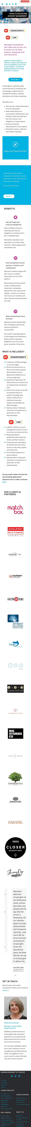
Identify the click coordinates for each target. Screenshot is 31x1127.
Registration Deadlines (6, 1118)
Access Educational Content (22, 1104)
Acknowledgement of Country (13, 1072)
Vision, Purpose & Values (22, 1117)
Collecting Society (5, 1093)
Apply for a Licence (20, 1100)
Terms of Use (4, 1085)
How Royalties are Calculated (7, 1122)
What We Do (19, 1115)
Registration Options (5, 1116)
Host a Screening (20, 1102)
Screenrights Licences (21, 1098)
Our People (18, 1119)
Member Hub (4, 1106)
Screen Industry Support (6, 1108)
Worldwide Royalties (5, 1096)
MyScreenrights (4, 1100)
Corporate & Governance (22, 1122)
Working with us (20, 1124)
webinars (5, 990)
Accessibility (3, 1080)
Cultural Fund (4, 1102)
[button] (2, 4)
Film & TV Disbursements (6, 1098)
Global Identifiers (5, 1104)
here (4, 482)
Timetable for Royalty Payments (6, 1125)
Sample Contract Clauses (6, 1120)
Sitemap (3, 1087)
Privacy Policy (4, 1082)
